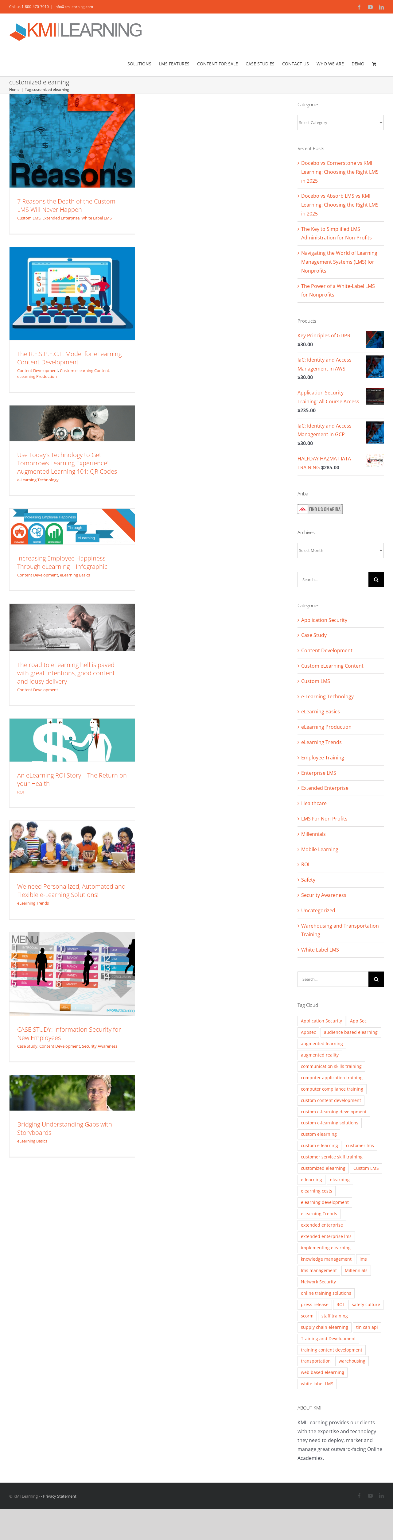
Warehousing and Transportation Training (340, 930)
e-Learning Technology (38, 480)
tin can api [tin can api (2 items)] (367, 1327)
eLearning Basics (75, 575)
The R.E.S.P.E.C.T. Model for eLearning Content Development (69, 358)
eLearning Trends (33, 903)
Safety (308, 879)
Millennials (313, 834)
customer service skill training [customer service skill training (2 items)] (332, 1157)
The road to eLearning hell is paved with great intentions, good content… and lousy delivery (68, 673)
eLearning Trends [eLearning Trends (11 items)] (319, 1213)
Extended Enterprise (61, 218)
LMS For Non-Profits (324, 818)
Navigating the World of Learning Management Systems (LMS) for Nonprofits (339, 262)
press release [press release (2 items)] (315, 1304)
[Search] (376, 579)
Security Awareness (99, 1046)
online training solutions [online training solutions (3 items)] (326, 1293)
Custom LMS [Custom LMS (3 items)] (366, 1168)
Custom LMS (29, 218)
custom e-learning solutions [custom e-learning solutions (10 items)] (329, 1123)
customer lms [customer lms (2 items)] (360, 1145)
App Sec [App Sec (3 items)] (358, 1021)
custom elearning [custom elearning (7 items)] (319, 1134)
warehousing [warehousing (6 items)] (352, 1361)
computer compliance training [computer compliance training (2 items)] (332, 1089)
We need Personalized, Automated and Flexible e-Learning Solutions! (71, 890)
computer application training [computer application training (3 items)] (332, 1077)
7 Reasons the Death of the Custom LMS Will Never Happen (66, 205)
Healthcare (314, 803)
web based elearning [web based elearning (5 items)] (322, 1372)
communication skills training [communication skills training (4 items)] (331, 1066)
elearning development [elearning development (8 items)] (325, 1202)
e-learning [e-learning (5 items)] (311, 1179)
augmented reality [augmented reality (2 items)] (320, 1055)
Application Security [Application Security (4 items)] (321, 1021)
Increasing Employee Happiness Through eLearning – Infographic (62, 562)
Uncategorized (318, 910)
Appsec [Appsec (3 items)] (308, 1032)
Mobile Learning (319, 849)
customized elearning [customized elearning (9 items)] (323, 1168)
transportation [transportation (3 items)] (316, 1361)
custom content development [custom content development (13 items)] (331, 1100)
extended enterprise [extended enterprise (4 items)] (322, 1225)
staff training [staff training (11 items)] (334, 1316)
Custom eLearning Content (84, 370)
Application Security (324, 620)
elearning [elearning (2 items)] (340, 1179)
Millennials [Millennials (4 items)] (356, 1270)
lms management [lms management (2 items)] (319, 1270)
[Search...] (333, 579)
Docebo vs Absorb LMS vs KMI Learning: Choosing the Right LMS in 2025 (340, 204)
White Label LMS (96, 218)
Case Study (27, 1046)
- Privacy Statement (58, 1496)
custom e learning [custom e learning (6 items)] (319, 1145)
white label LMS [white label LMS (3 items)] (317, 1384)
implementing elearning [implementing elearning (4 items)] (326, 1248)
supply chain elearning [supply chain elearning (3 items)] (324, 1327)
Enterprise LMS (318, 773)
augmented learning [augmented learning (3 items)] (322, 1043)
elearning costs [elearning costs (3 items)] (316, 1191)
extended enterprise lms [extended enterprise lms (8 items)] (326, 1236)
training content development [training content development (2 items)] (331, 1350)
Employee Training (322, 757)
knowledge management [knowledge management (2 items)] (326, 1259)
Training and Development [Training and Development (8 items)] (328, 1338)
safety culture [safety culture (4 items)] (366, 1304)
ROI (20, 792)
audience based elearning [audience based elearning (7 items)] (351, 1032)
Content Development (37, 370)
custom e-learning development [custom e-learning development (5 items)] (334, 1112)
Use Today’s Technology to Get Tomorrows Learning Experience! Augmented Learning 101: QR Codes (67, 463)
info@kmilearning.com (74, 6)
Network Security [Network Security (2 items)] (318, 1282)
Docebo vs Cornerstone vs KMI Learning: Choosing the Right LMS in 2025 (340, 172)
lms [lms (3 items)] (363, 1259)
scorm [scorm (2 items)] (307, 1316)
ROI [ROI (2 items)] (340, 1304)
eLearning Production (37, 376)
